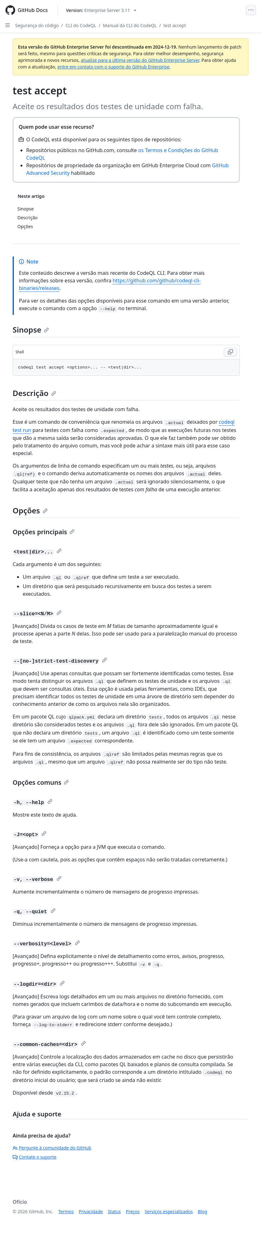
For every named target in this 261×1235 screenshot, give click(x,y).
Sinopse (31, 329)
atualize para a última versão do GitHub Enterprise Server (140, 60)
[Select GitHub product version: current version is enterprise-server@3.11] (101, 10)
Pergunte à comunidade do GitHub (52, 1148)
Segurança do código (37, 25)
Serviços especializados (169, 1211)
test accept (174, 25)
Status (114, 1211)
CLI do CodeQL (81, 25)
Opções (30, 510)
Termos (66, 1211)
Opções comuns (41, 782)
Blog (202, 1211)
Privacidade (91, 1211)
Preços (133, 1211)
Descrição (34, 393)
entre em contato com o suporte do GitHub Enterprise (113, 67)
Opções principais (43, 532)
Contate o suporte (34, 1157)
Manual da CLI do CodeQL (130, 25)
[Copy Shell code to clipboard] (230, 352)
